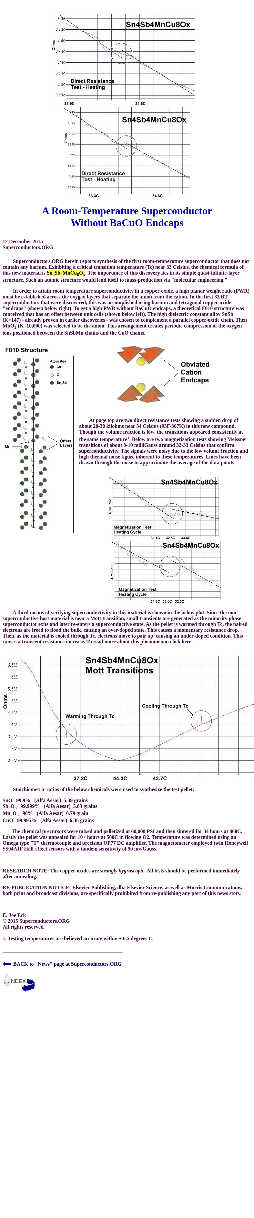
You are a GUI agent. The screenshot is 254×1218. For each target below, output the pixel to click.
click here (180, 641)
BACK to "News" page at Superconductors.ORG (67, 964)
